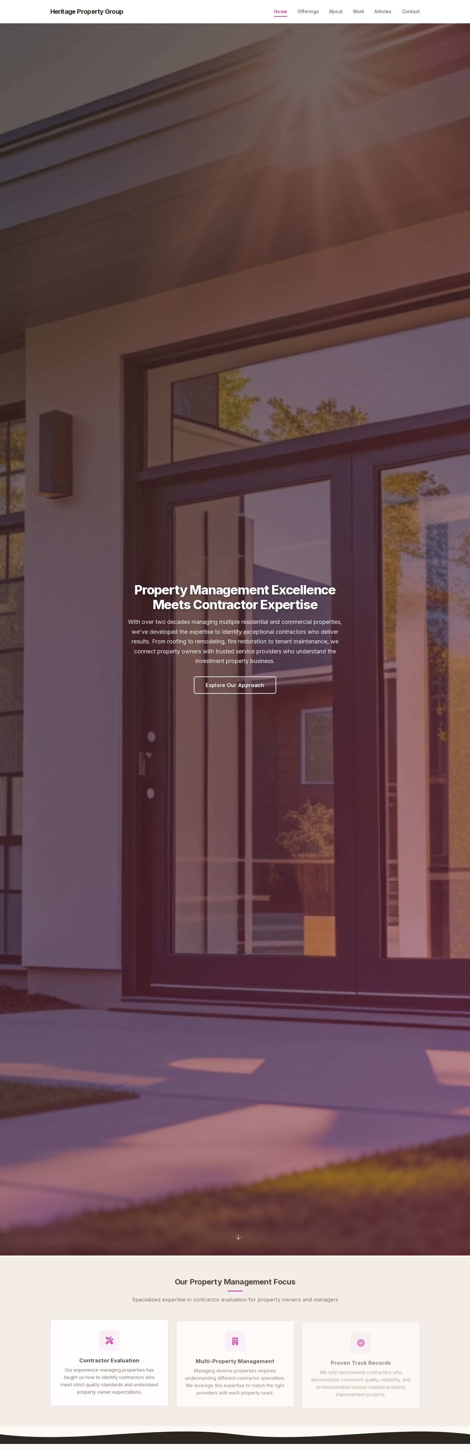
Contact (411, 11)
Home (280, 11)
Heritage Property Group (87, 11)
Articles (382, 11)
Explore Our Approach (235, 685)
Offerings (308, 11)
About (336, 11)
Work (358, 11)
